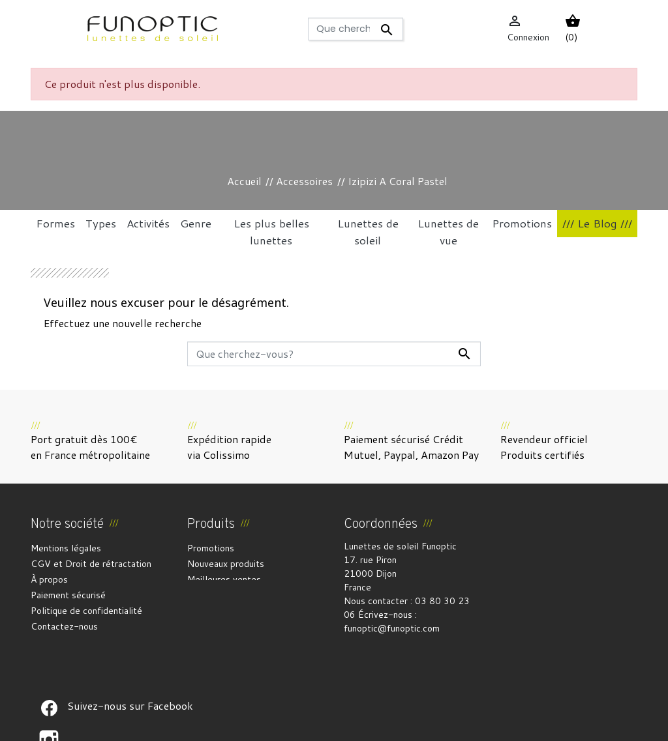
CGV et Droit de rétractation (91, 563)
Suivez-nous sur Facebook (49, 657)
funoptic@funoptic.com (392, 628)
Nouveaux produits (225, 563)
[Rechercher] (355, 29)
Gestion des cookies (398, 723)
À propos (49, 579)
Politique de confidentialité (86, 610)
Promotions (210, 548)
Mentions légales (66, 548)
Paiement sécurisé (68, 595)
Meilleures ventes (224, 579)
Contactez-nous (64, 626)
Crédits (331, 723)
